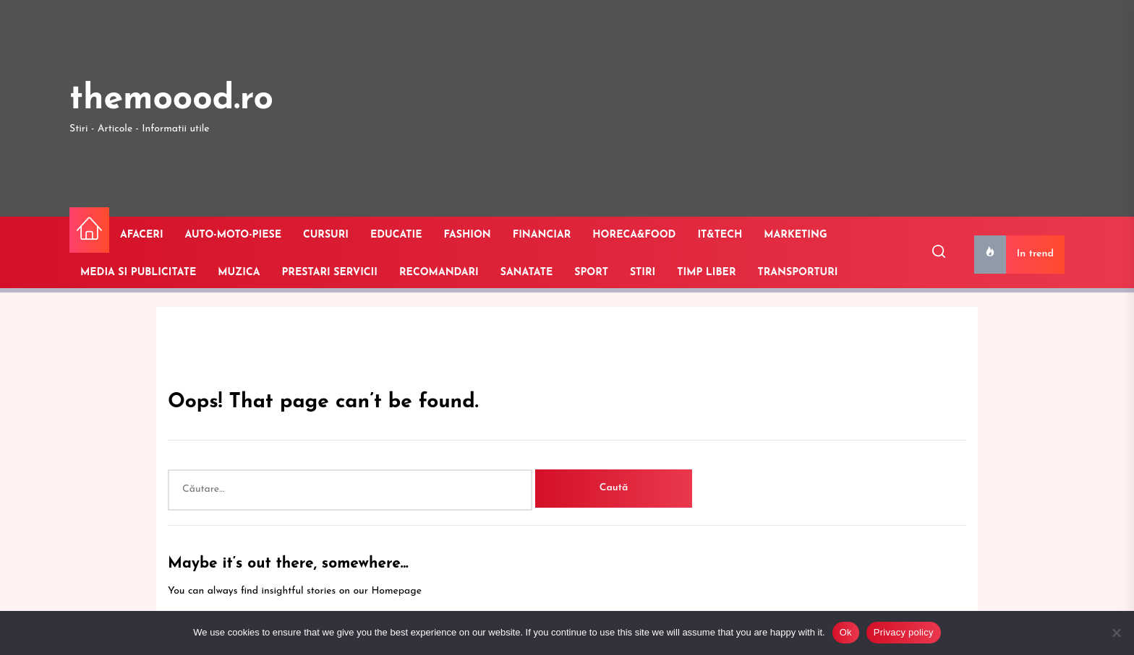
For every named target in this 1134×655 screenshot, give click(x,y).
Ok (846, 632)
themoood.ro (171, 99)
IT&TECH (719, 235)
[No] (1116, 632)
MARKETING (795, 235)
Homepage (396, 591)
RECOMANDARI (439, 272)
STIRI (642, 272)
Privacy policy (904, 632)
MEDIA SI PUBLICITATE (138, 272)
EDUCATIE (396, 235)
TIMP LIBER (706, 272)
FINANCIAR (542, 235)
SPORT (591, 272)
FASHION (467, 235)
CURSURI (326, 235)
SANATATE (526, 272)
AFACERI (141, 235)
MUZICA (239, 272)
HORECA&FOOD (633, 235)
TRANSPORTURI (798, 272)
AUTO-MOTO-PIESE (233, 235)
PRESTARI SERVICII (329, 272)
